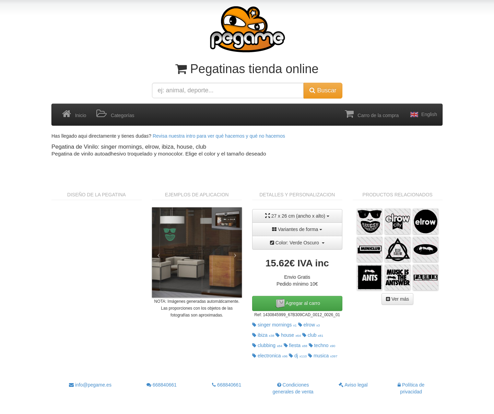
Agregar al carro (297, 303)
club (312, 335)
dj (298, 355)
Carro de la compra (372, 114)
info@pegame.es (90, 385)
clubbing (267, 345)
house (288, 335)
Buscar (322, 90)
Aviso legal (353, 385)
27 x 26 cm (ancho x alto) (297, 216)
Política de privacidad (411, 388)
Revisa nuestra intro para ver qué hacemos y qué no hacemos (219, 136)
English (423, 114)
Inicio (74, 114)
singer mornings (274, 324)
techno (322, 345)
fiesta (295, 345)
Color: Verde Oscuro (297, 242)
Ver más (397, 299)
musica (322, 355)
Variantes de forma (297, 229)
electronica (269, 355)
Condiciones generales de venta (293, 388)
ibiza (263, 335)
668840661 (161, 385)
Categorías (115, 114)
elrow (309, 324)
